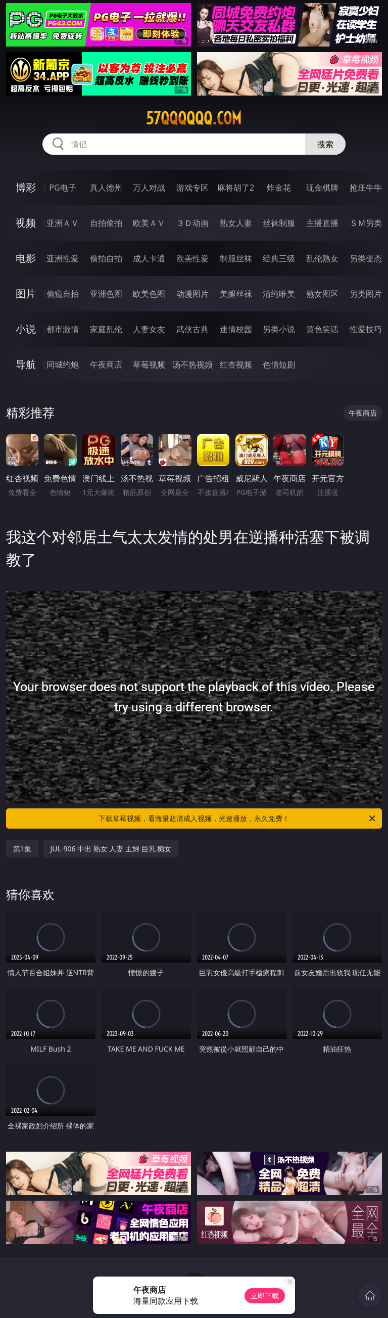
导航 (26, 364)
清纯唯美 (279, 293)
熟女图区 (322, 293)
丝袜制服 (279, 223)
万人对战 (149, 187)
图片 (26, 293)
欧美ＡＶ (149, 223)
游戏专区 (192, 187)
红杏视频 (236, 364)
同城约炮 (62, 364)
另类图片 (366, 293)
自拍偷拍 (106, 223)
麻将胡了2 (235, 187)
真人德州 (106, 187)
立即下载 (265, 1295)
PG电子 (62, 187)
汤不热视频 (192, 364)
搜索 (325, 144)
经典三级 (279, 258)
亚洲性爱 (62, 258)
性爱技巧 (366, 329)
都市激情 (62, 329)
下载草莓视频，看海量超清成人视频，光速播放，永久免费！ (238, 818)
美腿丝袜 (236, 293)
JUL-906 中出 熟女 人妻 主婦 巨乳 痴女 (111, 848)
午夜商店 (106, 364)
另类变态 (366, 258)
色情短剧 (279, 364)
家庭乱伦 (106, 329)
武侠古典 (192, 329)
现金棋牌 (322, 187)
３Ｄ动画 (192, 223)
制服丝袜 (236, 258)
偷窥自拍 (62, 293)
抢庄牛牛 (366, 187)
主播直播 (322, 223)
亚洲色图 (106, 293)
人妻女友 (149, 329)
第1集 (22, 848)
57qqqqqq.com (193, 118)
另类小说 (279, 329)
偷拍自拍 (106, 258)
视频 (26, 223)
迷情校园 (236, 329)
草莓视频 (149, 364)
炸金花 (279, 187)
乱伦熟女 (322, 258)
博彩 (26, 187)
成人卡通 (149, 258)
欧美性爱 (192, 258)
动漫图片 (192, 293)
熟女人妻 (236, 223)
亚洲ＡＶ (62, 223)
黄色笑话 (322, 329)
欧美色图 (149, 293)
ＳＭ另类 (366, 223)
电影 (26, 258)
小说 (26, 329)
